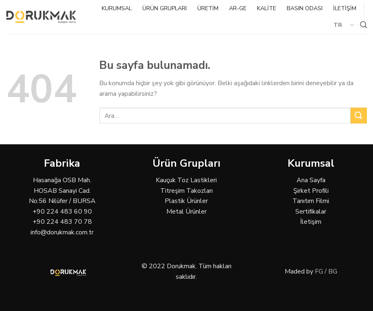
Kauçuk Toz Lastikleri (186, 180)
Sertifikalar (310, 211)
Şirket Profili (311, 190)
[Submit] (359, 116)
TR (344, 25)
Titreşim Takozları (186, 190)
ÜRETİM (207, 8)
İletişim (310, 221)
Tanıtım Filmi (310, 200)
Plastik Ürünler (186, 200)
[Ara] (363, 25)
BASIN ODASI (305, 8)
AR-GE (237, 8)
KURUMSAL (117, 8)
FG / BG (326, 271)
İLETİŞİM (344, 8)
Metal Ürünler (186, 211)
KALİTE (266, 8)
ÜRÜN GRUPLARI (164, 8)
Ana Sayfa (311, 180)
